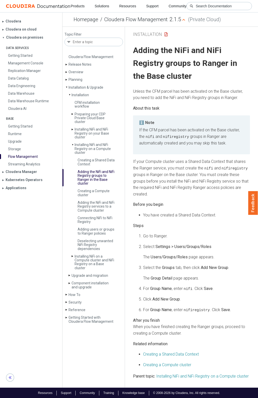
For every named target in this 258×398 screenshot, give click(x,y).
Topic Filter (73, 34)
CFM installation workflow (87, 104)
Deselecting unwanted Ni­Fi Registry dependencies (95, 245)
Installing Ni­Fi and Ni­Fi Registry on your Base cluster (92, 133)
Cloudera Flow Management (136, 19)
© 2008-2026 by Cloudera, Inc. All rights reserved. (186, 392)
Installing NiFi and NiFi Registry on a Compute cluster (202, 376)
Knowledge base (133, 392)
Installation (80, 95)
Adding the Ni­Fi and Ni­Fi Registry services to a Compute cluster (96, 206)
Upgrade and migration (90, 275)
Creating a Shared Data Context (96, 162)
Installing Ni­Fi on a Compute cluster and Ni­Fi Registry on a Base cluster (94, 262)
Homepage (86, 19)
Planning (75, 80)
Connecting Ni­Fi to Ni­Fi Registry (95, 220)
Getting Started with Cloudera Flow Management (91, 319)
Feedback (253, 203)
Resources (127, 6)
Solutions (102, 6)
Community (177, 6)
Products (77, 6)
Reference (77, 310)
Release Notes (80, 64)
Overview (76, 72)
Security (75, 302)
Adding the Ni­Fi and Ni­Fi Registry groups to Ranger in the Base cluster (96, 177)
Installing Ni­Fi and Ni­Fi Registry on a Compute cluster (93, 149)
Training (108, 392)
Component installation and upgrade (90, 285)
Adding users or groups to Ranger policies (96, 231)
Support (152, 6)
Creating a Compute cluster (94, 193)
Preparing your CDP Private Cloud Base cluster (90, 118)
